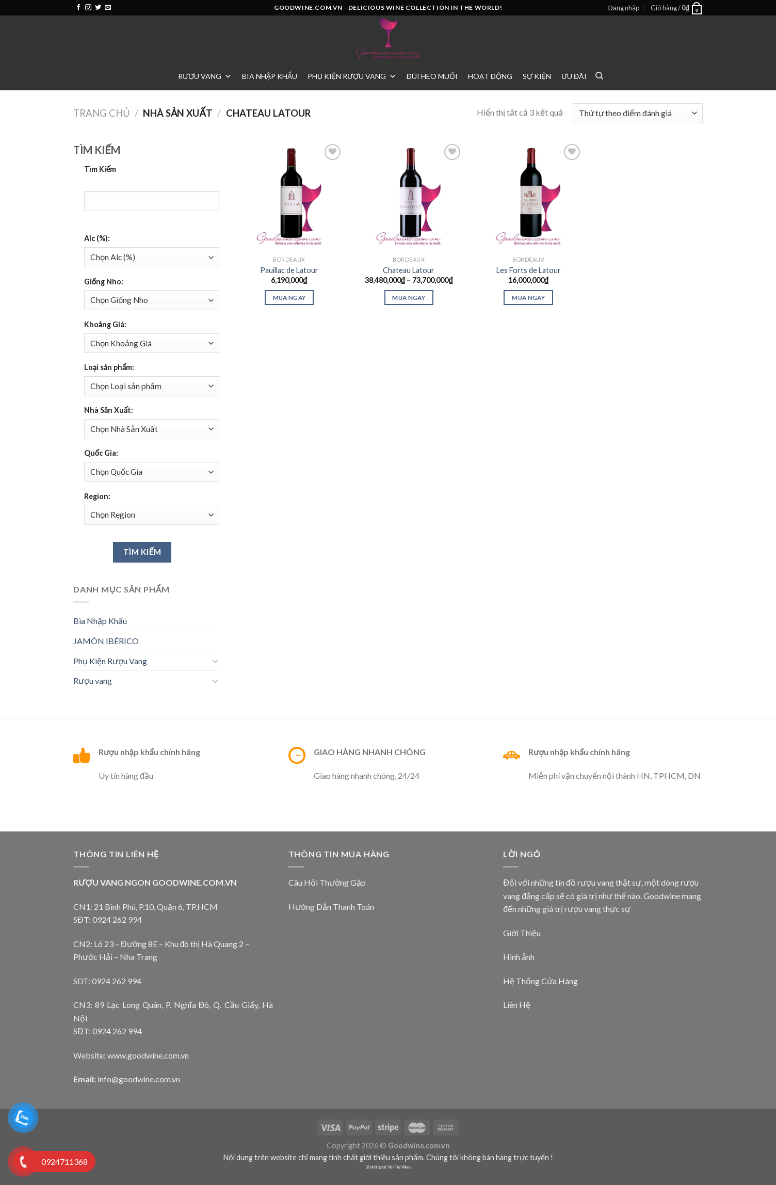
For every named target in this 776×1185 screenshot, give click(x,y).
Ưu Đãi (574, 76)
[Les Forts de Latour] (528, 196)
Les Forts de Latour (528, 270)
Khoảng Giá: (105, 324)
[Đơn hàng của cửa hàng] (638, 113)
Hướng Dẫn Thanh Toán (331, 906)
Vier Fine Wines (399, 1167)
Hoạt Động (490, 76)
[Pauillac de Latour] (289, 196)
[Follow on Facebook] (78, 7)
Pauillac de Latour (289, 270)
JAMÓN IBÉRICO (106, 641)
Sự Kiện (537, 76)
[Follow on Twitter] (98, 7)
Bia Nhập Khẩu (269, 76)
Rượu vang (205, 76)
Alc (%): (97, 238)
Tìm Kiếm (100, 169)
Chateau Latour (408, 270)
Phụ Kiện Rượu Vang (352, 76)
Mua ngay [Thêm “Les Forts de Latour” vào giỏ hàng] (528, 297)
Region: (97, 496)
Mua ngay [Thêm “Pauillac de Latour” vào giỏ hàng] (289, 297)
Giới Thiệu (522, 933)
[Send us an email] (108, 7)
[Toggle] (215, 660)
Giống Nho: (103, 281)
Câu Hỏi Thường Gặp (327, 882)
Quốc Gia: (101, 453)
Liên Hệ (516, 1005)
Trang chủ (101, 113)
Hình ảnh (519, 957)
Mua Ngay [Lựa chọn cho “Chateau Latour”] (408, 297)
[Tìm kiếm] (599, 76)
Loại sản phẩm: (109, 367)
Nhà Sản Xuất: (108, 410)
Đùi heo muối (432, 76)
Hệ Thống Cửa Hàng (540, 981)
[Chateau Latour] (408, 196)
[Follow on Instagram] (88, 7)
